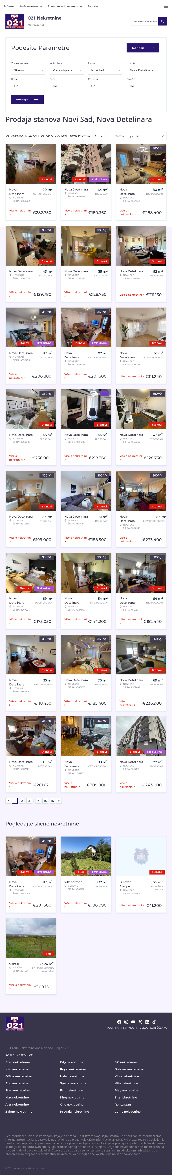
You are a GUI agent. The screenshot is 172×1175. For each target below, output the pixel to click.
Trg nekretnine (126, 1097)
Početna (9, 6)
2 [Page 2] (22, 800)
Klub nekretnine (127, 1076)
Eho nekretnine (16, 1083)
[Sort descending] (102, 135)
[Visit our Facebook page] (119, 1021)
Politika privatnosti (122, 1027)
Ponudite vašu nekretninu (65, 6)
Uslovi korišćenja (153, 1027)
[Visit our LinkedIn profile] (147, 1021)
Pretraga (27, 99)
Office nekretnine (18, 1076)
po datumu (138, 136)
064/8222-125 (36, 24)
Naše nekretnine (31, 6)
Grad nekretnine (17, 1062)
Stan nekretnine (17, 1090)
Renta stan (123, 1104)
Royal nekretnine (73, 1069)
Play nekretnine (126, 1090)
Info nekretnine (16, 1069)
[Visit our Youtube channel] (133, 1021)
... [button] (33, 800)
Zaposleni (94, 6)
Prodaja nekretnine (74, 1111)
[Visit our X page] (140, 1021)
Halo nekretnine (72, 1076)
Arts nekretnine (17, 1104)
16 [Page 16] (52, 800)
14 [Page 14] (38, 800)
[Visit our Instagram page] (126, 1021)
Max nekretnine (17, 1097)
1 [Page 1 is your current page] (14, 800)
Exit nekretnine (71, 1090)
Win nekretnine (126, 1083)
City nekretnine (71, 1062)
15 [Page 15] (45, 800)
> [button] (59, 801)
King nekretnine (72, 1097)
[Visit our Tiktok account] (154, 1021)
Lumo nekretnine (128, 1111)
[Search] (162, 21)
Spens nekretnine (73, 1083)
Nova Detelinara (141, 70)
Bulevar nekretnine (129, 1069)
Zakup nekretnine (18, 1111)
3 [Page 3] (29, 800)
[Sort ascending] (95, 135)
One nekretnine (71, 1104)
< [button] (8, 801)
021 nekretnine (126, 1062)
